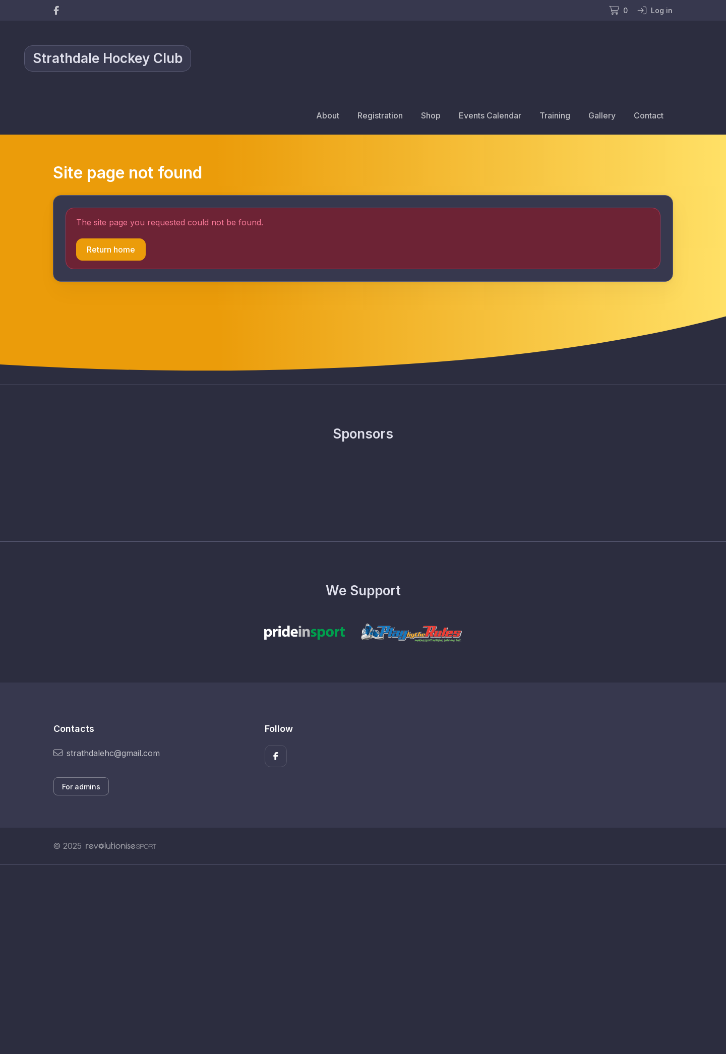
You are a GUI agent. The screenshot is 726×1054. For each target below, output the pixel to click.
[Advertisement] (355, 959)
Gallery (602, 115)
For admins (81, 786)
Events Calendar (490, 115)
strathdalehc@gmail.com (106, 753)
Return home (111, 249)
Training (554, 115)
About (327, 115)
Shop (431, 115)
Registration (380, 115)
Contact (648, 115)
